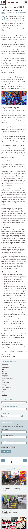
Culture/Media (5, 367)
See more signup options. (16, 426)
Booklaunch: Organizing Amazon (10, 490)
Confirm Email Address (7, 435)
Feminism (4, 373)
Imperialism (5, 375)
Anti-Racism (5, 364)
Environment (5, 371)
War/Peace (4, 395)
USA (3, 393)
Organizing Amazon (9, 512)
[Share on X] (16, 461)
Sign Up (6, 452)
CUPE (17, 351)
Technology (4, 389)
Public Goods (5, 385)
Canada (4, 365)
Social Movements (6, 387)
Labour (3, 12)
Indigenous (4, 376)
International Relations (7, 378)
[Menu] (26, 2)
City (4, 441)
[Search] (22, 416)
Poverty (4, 384)
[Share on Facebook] (12, 461)
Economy (4, 369)
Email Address (4, 429)
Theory (3, 391)
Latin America (5, 382)
